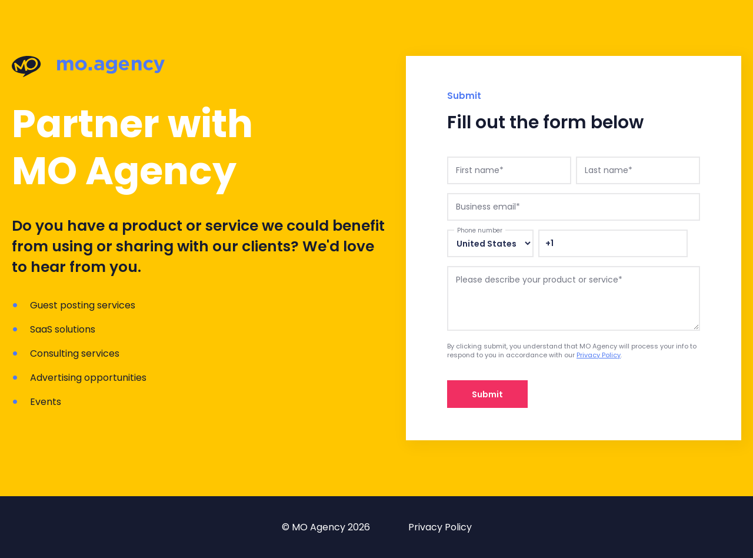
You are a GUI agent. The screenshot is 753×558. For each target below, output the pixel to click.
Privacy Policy (599, 355)
